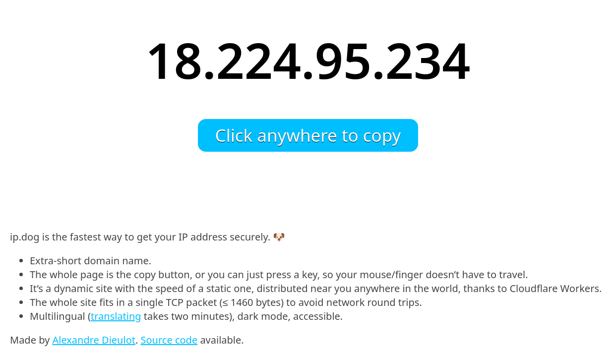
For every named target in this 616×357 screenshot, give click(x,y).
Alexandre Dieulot (93, 340)
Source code (169, 340)
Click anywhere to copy (308, 135)
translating (116, 316)
